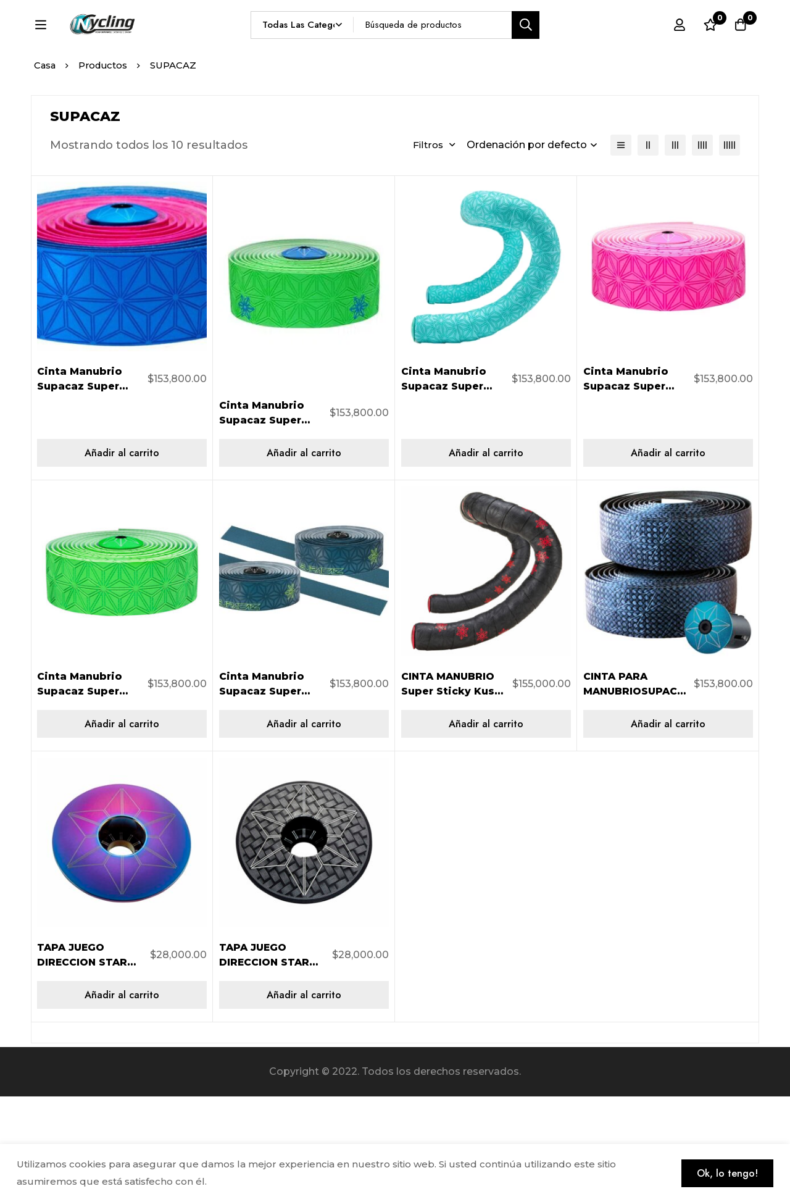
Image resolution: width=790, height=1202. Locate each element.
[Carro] (740, 47)
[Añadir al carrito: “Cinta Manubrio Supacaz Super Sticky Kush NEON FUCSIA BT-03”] (668, 558)
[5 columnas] (729, 250)
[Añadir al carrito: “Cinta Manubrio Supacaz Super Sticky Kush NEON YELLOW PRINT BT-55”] (304, 829)
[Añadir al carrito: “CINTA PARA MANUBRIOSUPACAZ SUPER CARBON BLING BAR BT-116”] (668, 829)
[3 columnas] (675, 250)
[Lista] (620, 250)
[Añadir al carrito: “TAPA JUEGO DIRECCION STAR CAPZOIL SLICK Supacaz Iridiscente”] (122, 1100)
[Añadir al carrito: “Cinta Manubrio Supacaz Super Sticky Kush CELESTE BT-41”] (486, 558)
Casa (45, 171)
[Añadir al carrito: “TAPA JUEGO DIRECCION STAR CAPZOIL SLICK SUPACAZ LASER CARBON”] (304, 1100)
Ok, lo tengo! (725, 1173)
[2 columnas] (648, 250)
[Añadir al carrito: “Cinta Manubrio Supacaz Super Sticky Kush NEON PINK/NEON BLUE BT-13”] (122, 558)
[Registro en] (678, 47)
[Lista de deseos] (709, 47)
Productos (105, 171)
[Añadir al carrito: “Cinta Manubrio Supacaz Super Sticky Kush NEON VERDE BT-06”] (122, 829)
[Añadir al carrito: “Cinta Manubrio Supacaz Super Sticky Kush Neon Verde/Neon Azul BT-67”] (304, 558)
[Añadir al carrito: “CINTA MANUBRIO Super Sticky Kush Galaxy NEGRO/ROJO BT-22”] (486, 829)
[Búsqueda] (554, 47)
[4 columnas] (702, 250)
